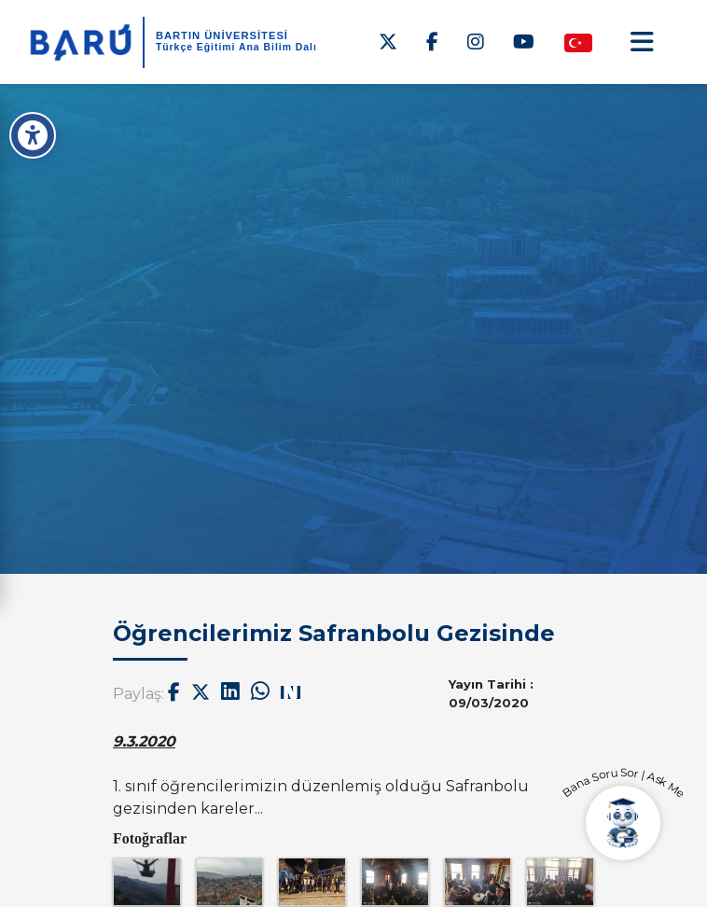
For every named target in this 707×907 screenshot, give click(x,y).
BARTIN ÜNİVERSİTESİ (222, 35)
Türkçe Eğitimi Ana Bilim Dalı (236, 47)
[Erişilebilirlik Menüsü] (32, 135)
